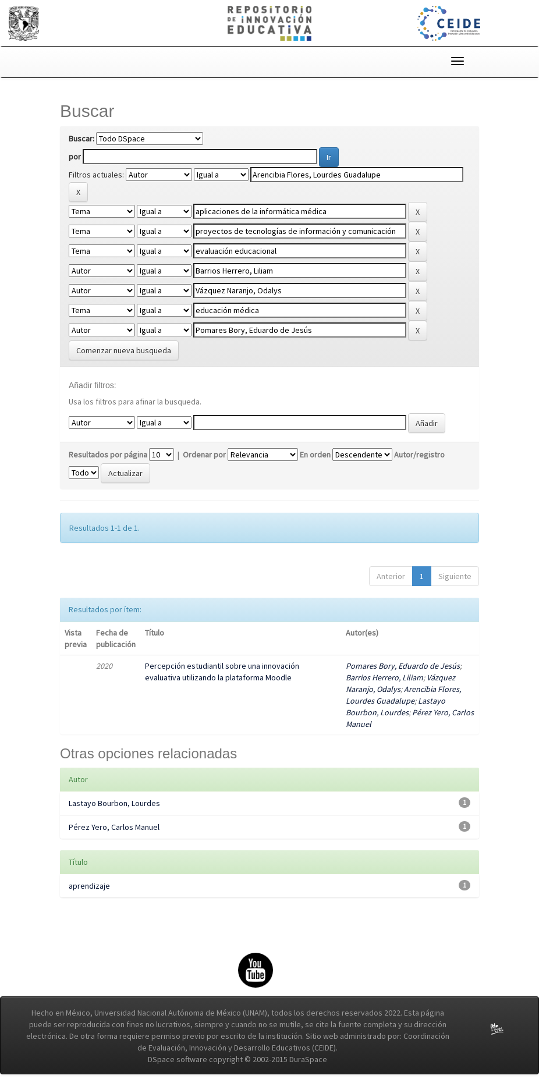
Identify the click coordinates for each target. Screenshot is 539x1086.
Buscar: (81, 138)
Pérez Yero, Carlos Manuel (114, 827)
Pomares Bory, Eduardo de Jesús (403, 666)
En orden (315, 454)
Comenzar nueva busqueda (123, 350)
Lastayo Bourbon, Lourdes (114, 803)
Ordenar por (204, 454)
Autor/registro (419, 454)
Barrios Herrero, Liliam (384, 677)
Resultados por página (108, 454)
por (75, 156)
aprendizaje (89, 886)
